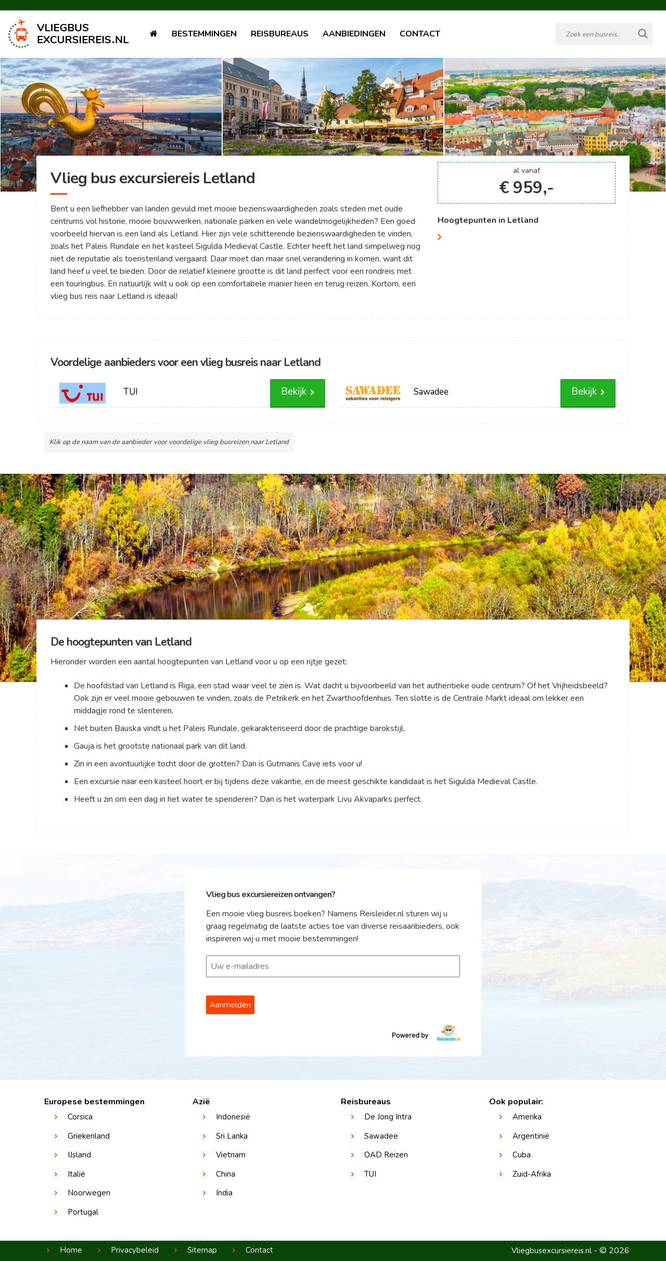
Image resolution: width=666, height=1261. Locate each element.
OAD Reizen (386, 1155)
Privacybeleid (135, 1250)
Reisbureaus (280, 34)
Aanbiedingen (354, 34)
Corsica (80, 1117)
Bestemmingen (204, 34)
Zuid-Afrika (532, 1174)
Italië (76, 1174)
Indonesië (233, 1117)
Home (71, 1250)
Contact (420, 34)
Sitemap (202, 1250)
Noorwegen (89, 1193)
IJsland (79, 1155)
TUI (370, 1174)
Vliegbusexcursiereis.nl (551, 1250)
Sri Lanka (232, 1136)
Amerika (527, 1117)
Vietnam (231, 1155)
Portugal (83, 1212)
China (225, 1174)
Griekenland (89, 1136)
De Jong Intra (388, 1117)
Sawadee (381, 1136)
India (224, 1193)
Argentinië (531, 1136)
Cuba (522, 1155)
